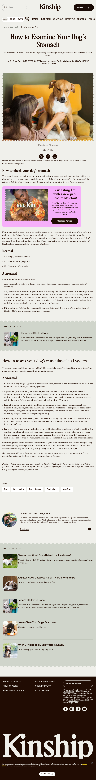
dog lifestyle (35, 489)
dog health (18, 489)
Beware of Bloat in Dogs (34, 333)
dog (6, 489)
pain (37, 419)
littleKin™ (48, 464)
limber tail (38, 429)
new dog (67, 489)
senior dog (52, 489)
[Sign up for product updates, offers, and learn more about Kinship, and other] (90, 684)
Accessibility (42, 690)
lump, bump (14, 279)
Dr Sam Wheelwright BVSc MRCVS (73, 61)
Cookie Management (46, 681)
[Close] (92, 762)
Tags (4, 484)
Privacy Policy (10, 686)
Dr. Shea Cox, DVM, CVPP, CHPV (25, 61)
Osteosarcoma (73, 394)
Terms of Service (12, 681)
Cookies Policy (43, 686)
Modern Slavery (74, 690)
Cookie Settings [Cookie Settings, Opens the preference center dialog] (47, 774)
